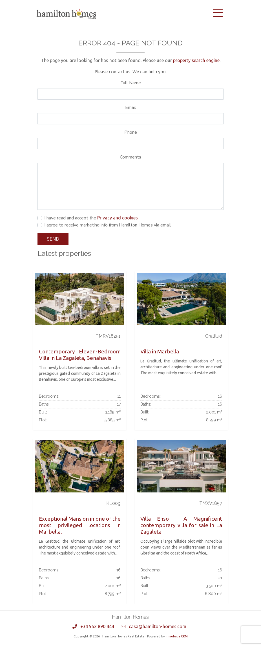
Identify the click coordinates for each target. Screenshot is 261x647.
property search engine (196, 60)
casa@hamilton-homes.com (157, 626)
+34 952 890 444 (97, 626)
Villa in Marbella (159, 351)
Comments (130, 157)
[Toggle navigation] (217, 12)
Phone (130, 132)
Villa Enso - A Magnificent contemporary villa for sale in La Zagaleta (181, 525)
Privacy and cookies (117, 217)
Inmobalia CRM (177, 636)
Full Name (130, 83)
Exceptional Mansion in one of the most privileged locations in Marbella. (80, 525)
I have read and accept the (91, 218)
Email (130, 107)
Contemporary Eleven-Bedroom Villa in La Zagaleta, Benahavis (80, 354)
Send (53, 239)
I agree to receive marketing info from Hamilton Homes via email (107, 225)
